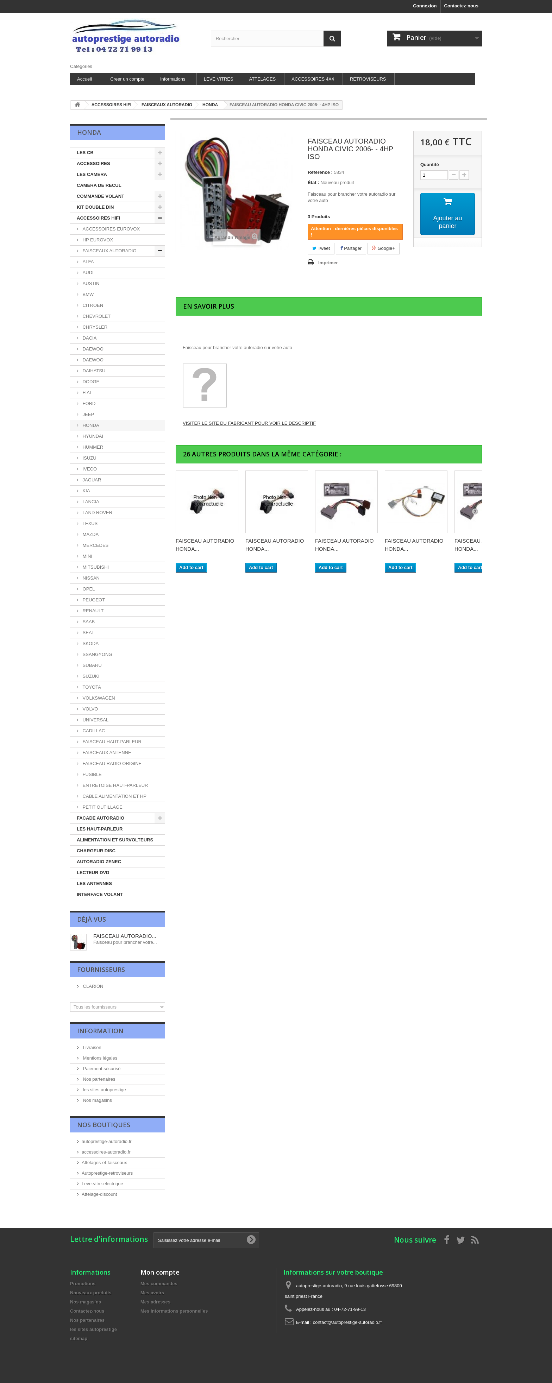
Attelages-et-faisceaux (104, 1162)
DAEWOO (92, 349)
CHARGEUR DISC (96, 850)
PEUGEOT (93, 599)
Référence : (320, 172)
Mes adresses (155, 1302)
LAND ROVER (96, 512)
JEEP (87, 414)
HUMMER (92, 447)
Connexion (425, 5)
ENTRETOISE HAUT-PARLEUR (114, 785)
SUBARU (91, 665)
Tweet (321, 248)
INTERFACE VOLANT (100, 894)
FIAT (86, 392)
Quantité (429, 164)
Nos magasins (97, 1100)
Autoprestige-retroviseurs (107, 1173)
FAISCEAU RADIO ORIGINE (111, 763)
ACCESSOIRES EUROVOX (110, 229)
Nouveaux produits (91, 1292)
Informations (173, 79)
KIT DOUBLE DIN (95, 207)
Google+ (383, 248)
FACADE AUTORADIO (100, 818)
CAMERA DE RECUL (99, 185)
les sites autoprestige (104, 1089)
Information (100, 1031)
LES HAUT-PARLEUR (100, 829)
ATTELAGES (262, 79)
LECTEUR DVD (93, 872)
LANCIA (90, 501)
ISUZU (88, 458)
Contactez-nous (461, 5)
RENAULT (92, 610)
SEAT (87, 632)
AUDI (87, 272)
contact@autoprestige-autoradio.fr (347, 1322)
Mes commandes (158, 1283)
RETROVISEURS (368, 79)
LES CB (85, 152)
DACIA (88, 338)
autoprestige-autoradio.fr (107, 1141)
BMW (87, 294)
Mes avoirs (152, 1292)
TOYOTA (91, 687)
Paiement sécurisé (101, 1068)
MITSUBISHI (95, 567)
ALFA (87, 261)
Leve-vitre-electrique (102, 1183)
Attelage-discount (99, 1194)
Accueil (84, 79)
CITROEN (92, 305)
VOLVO (89, 709)
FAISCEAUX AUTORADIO (109, 250)
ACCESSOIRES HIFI (98, 218)
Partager (351, 248)
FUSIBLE (91, 774)
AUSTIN (90, 283)
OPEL (88, 589)
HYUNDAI (92, 436)
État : (313, 182)
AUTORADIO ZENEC (99, 861)
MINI (86, 556)
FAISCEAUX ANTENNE (106, 752)
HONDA (90, 425)
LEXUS (89, 523)
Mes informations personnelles (174, 1311)
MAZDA (90, 534)
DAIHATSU (93, 370)
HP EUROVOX (97, 239)
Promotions (82, 1283)
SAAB (88, 621)
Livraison (91, 1047)
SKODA (90, 643)
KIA (85, 490)
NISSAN (90, 578)
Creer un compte (127, 79)
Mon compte (160, 1272)
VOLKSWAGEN (98, 698)
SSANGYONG (96, 654)
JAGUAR (91, 479)
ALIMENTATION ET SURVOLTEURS (115, 839)
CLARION (92, 986)
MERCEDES (94, 545)
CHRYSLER (94, 327)
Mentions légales (99, 1058)
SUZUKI (90, 676)
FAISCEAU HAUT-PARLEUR (111, 741)
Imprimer (328, 262)
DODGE (90, 381)
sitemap (78, 1338)
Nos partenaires (98, 1079)
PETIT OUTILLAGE (102, 807)
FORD (88, 403)
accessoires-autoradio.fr (106, 1152)
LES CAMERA (92, 174)
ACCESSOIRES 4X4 (312, 79)
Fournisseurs (101, 969)
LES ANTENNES (94, 883)
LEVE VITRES (218, 79)
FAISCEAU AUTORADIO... (124, 936)
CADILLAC (93, 730)
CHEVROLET (96, 316)
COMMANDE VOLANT (100, 196)
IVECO (89, 469)
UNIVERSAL (94, 719)
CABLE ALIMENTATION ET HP (113, 796)
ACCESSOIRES (93, 163)
